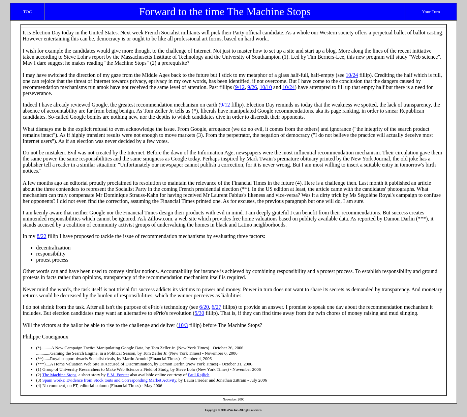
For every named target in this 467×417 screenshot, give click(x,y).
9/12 (240, 87)
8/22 (41, 236)
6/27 (216, 307)
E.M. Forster (118, 374)
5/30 (199, 313)
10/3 (183, 325)
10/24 (352, 75)
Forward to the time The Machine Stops (225, 11)
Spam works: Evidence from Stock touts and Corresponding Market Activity (109, 380)
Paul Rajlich (199, 374)
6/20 (204, 307)
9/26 (252, 87)
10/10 (266, 87)
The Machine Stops (59, 374)
